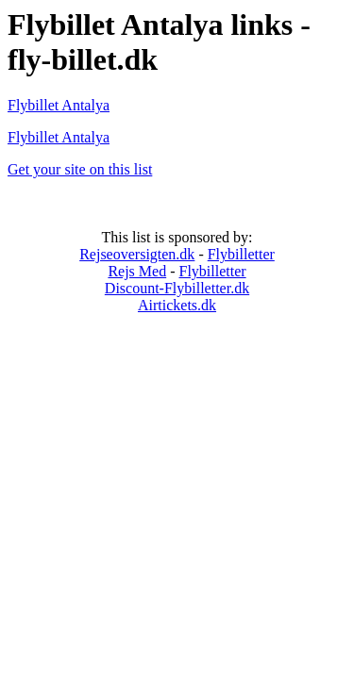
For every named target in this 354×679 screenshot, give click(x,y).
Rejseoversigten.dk (136, 254)
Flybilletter (241, 254)
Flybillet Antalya (59, 105)
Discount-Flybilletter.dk (177, 288)
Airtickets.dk (177, 305)
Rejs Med (137, 271)
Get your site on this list (80, 169)
